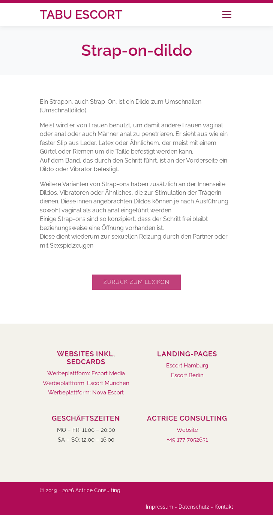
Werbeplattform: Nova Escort (86, 393)
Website (187, 430)
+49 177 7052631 (187, 440)
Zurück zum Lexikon (137, 282)
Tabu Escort (81, 14)
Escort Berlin (187, 375)
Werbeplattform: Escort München (86, 383)
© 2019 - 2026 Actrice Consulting (80, 490)
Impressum (159, 507)
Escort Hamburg (187, 366)
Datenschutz (193, 507)
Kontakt (223, 507)
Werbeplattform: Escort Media (86, 373)
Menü (226, 14)
